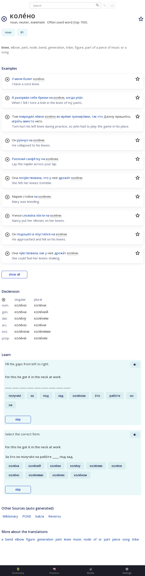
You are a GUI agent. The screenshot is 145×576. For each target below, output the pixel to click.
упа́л (79, 97)
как (42, 253)
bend (9, 539)
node (87, 539)
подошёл (24, 234)
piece (116, 539)
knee (67, 539)
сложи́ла (28, 215)
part (107, 539)
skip (18, 419)
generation (45, 539)
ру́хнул (22, 140)
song (126, 539)
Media (90, 571)
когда (70, 97)
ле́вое (39, 116)
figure (30, 539)
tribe (135, 539)
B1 (22, 32)
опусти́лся (42, 234)
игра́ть (17, 121)
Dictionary (18, 571)
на (51, 97)
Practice (54, 571)
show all (14, 274)
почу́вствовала (30, 178)
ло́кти (40, 215)
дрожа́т (64, 178)
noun (8, 32)
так (94, 116)
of (94, 539)
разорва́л (22, 97)
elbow (19, 539)
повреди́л (26, 116)
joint (58, 539)
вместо (28, 121)
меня (18, 79)
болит (27, 79)
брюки (43, 97)
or (100, 539)
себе (33, 97)
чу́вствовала (28, 253)
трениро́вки (81, 116)
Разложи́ (18, 159)
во (58, 116)
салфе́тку (33, 159)
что (100, 116)
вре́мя (66, 116)
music (77, 539)
